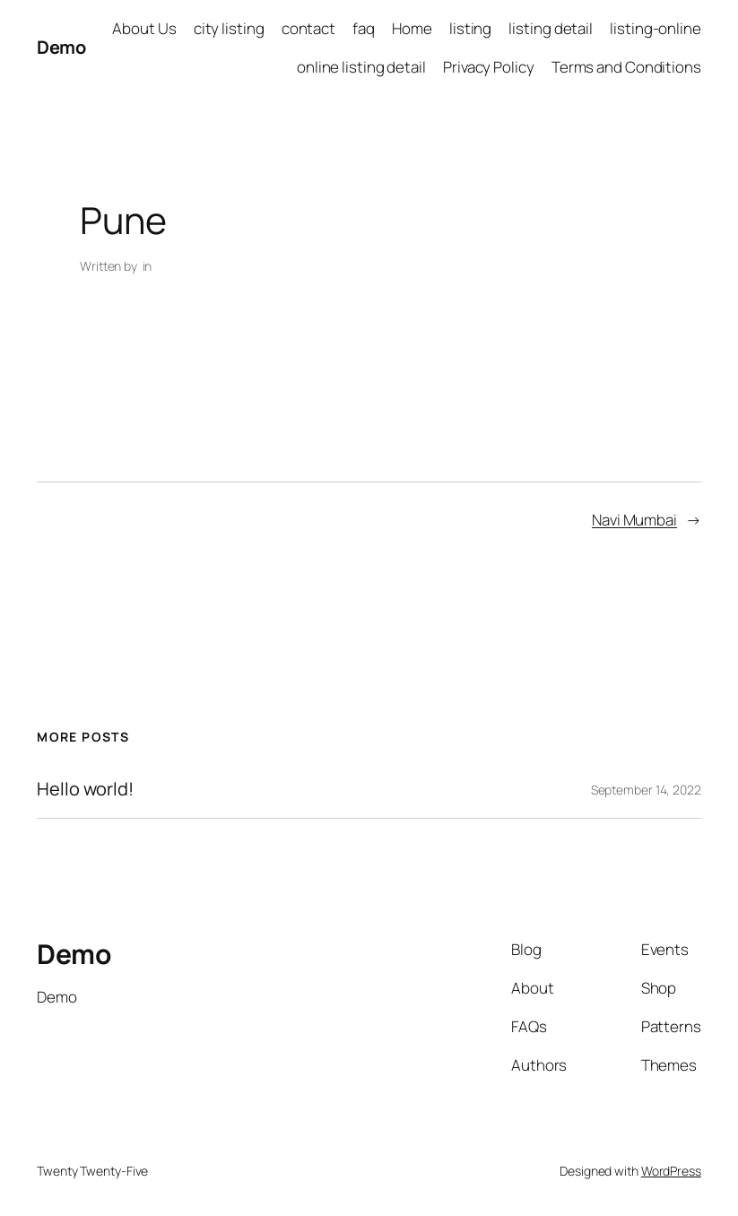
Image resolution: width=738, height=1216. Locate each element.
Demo (61, 47)
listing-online (655, 28)
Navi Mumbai (634, 519)
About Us (144, 28)
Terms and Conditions (626, 66)
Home (412, 28)
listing (470, 28)
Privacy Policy (488, 66)
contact (308, 28)
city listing (229, 28)
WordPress (671, 1170)
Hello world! (85, 789)
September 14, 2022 (646, 789)
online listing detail (361, 66)
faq (363, 28)
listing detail (550, 28)
